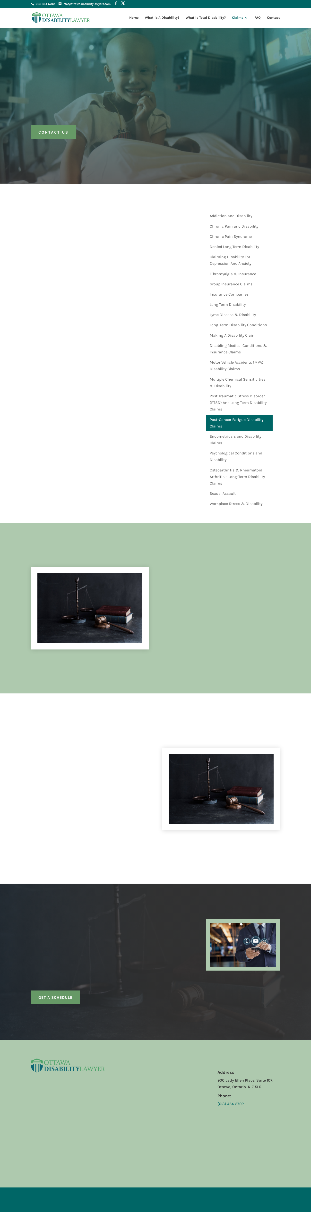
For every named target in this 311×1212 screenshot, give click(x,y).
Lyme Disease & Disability (233, 314)
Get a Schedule (55, 997)
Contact (273, 18)
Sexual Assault (223, 493)
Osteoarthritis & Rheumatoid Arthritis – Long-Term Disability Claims (237, 477)
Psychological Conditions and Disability (236, 456)
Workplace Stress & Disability (236, 503)
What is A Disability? (162, 18)
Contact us (53, 132)
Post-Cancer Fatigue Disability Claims (236, 422)
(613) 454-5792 (45, 4)
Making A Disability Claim (233, 335)
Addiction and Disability (231, 215)
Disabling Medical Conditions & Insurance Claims (238, 348)
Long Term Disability (228, 304)
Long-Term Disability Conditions (238, 325)
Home (133, 18)
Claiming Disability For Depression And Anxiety (230, 260)
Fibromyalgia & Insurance (233, 274)
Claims (237, 18)
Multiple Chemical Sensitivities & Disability (237, 382)
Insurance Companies (229, 294)
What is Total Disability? (206, 18)
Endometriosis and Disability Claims (235, 439)
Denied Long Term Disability (234, 246)
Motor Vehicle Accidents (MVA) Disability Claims (236, 365)
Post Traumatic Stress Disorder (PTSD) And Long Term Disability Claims (238, 402)
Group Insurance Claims (231, 284)
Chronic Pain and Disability (234, 226)
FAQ (257, 18)
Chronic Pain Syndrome (231, 236)
